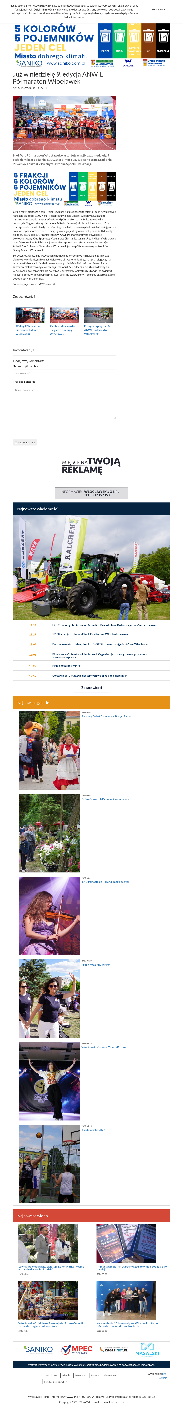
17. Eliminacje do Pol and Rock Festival (105, 881)
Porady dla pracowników (55, 1381)
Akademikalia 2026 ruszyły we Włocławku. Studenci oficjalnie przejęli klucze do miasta (129, 1325)
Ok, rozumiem (158, 9)
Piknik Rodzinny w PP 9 (95, 964)
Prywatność (80, 1375)
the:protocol (110, 1375)
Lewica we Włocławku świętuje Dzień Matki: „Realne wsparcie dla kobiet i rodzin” (51, 1268)
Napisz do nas (50, 1375)
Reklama (95, 1375)
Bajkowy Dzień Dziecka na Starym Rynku (106, 716)
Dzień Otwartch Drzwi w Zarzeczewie (105, 799)
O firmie (66, 1375)
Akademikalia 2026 (93, 1130)
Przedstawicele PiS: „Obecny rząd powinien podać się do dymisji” (132, 1268)
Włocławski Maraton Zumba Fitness (104, 1047)
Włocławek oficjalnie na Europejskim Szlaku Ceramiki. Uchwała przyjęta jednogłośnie (51, 1325)
